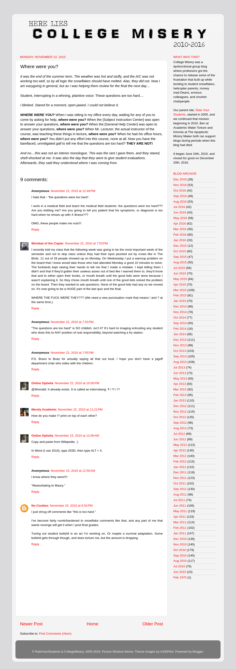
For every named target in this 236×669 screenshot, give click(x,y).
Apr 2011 (179, 516)
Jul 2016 (179, 207)
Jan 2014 (179, 334)
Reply (35, 229)
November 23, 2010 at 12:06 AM (77, 435)
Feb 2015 (179, 295)
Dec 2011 (180, 472)
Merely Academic (44, 409)
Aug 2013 (180, 362)
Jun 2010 (179, 572)
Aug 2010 (180, 561)
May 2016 (180, 218)
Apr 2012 (179, 450)
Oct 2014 (179, 317)
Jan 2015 (179, 301)
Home (92, 623)
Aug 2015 (180, 262)
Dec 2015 (180, 245)
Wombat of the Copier (47, 243)
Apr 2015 (179, 284)
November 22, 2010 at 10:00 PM (77, 383)
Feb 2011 (179, 527)
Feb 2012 (179, 461)
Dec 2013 (180, 339)
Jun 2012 (179, 439)
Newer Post (31, 623)
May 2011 (180, 511)
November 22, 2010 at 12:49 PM (73, 191)
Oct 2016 (179, 190)
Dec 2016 (180, 179)
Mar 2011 (179, 522)
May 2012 (180, 445)
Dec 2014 (180, 306)
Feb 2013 (179, 395)
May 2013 (180, 378)
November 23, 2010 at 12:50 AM (73, 470)
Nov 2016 (180, 185)
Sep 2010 (180, 555)
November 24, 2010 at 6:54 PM (71, 505)
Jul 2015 (179, 268)
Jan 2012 (179, 467)
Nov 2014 (180, 312)
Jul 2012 (179, 433)
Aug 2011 (180, 494)
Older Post (152, 623)
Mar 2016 (179, 229)
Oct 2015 (179, 251)
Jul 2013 (179, 367)
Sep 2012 (180, 422)
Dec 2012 (180, 406)
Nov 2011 (180, 478)
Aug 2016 (180, 201)
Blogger (197, 651)
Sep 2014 (180, 323)
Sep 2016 (180, 196)
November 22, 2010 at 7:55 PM (72, 352)
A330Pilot (167, 651)
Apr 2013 (179, 384)
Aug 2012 (180, 428)
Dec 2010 (180, 539)
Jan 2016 (179, 240)
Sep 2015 (180, 256)
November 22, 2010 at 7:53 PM (86, 243)
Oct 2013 (179, 351)
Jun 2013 (179, 373)
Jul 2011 (179, 500)
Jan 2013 (179, 400)
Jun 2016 (179, 212)
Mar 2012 (179, 456)
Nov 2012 (180, 411)
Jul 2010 (179, 566)
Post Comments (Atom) (55, 633)
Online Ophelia (42, 383)
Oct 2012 (179, 417)
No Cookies (39, 505)
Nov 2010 (180, 544)
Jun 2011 (179, 505)
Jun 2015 (179, 273)
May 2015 (180, 279)
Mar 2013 (179, 389)
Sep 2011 (180, 489)
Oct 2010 (179, 550)
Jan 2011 (179, 533)
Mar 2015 (179, 290)
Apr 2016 (179, 223)
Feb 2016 (179, 234)
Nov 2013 (180, 345)
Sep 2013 (180, 356)
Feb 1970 (179, 577)
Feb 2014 (179, 328)
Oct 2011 (179, 483)
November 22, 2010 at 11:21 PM (80, 409)
